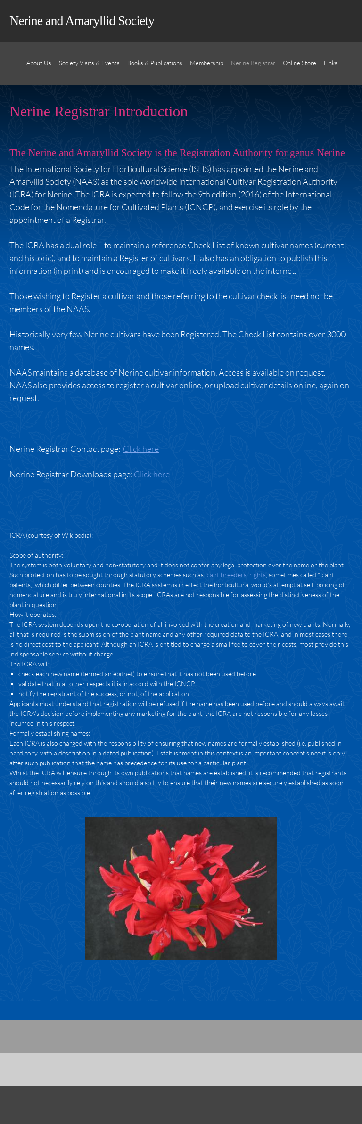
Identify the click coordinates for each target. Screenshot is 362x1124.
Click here (141, 448)
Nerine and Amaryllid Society (81, 20)
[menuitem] (38, 68)
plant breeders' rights (235, 575)
